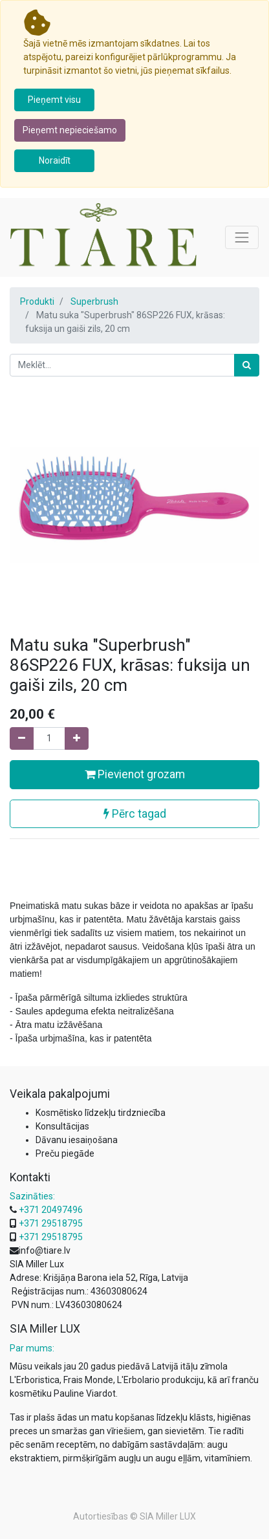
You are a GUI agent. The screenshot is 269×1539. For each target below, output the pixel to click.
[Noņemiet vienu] (22, 738)
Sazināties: (32, 1196)
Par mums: (32, 1348)
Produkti (37, 301)
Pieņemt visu (54, 99)
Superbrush (94, 301)
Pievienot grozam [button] (135, 774)
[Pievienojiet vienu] (77, 738)
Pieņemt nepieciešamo (70, 130)
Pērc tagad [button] (134, 813)
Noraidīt (54, 160)
